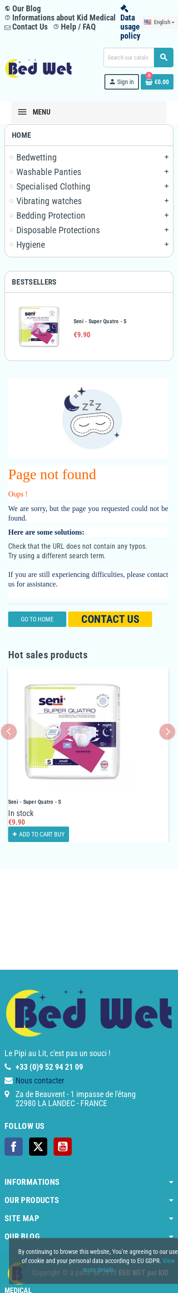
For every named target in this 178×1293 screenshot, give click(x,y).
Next (167, 732)
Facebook (14, 1147)
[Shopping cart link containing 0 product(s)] (157, 82)
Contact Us (26, 26)
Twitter (38, 1147)
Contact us (110, 619)
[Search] (138, 57)
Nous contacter (39, 1080)
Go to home (37, 619)
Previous (9, 732)
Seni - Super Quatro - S (100, 321)
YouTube (63, 1147)
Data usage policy (130, 26)
